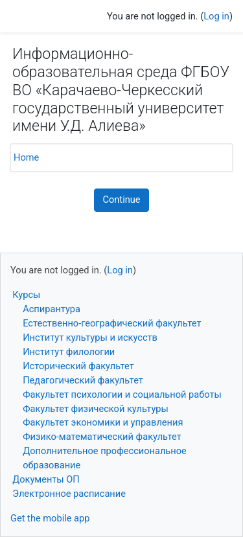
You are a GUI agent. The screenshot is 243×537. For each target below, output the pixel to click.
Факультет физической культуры (95, 409)
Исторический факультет (78, 366)
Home (26, 157)
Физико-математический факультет (102, 436)
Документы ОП (46, 479)
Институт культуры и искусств (90, 337)
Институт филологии (69, 352)
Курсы (26, 295)
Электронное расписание (69, 493)
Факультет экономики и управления (103, 422)
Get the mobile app (49, 518)
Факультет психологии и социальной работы (122, 394)
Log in (216, 16)
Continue (121, 199)
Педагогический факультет (83, 380)
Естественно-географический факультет (112, 323)
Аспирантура (51, 309)
